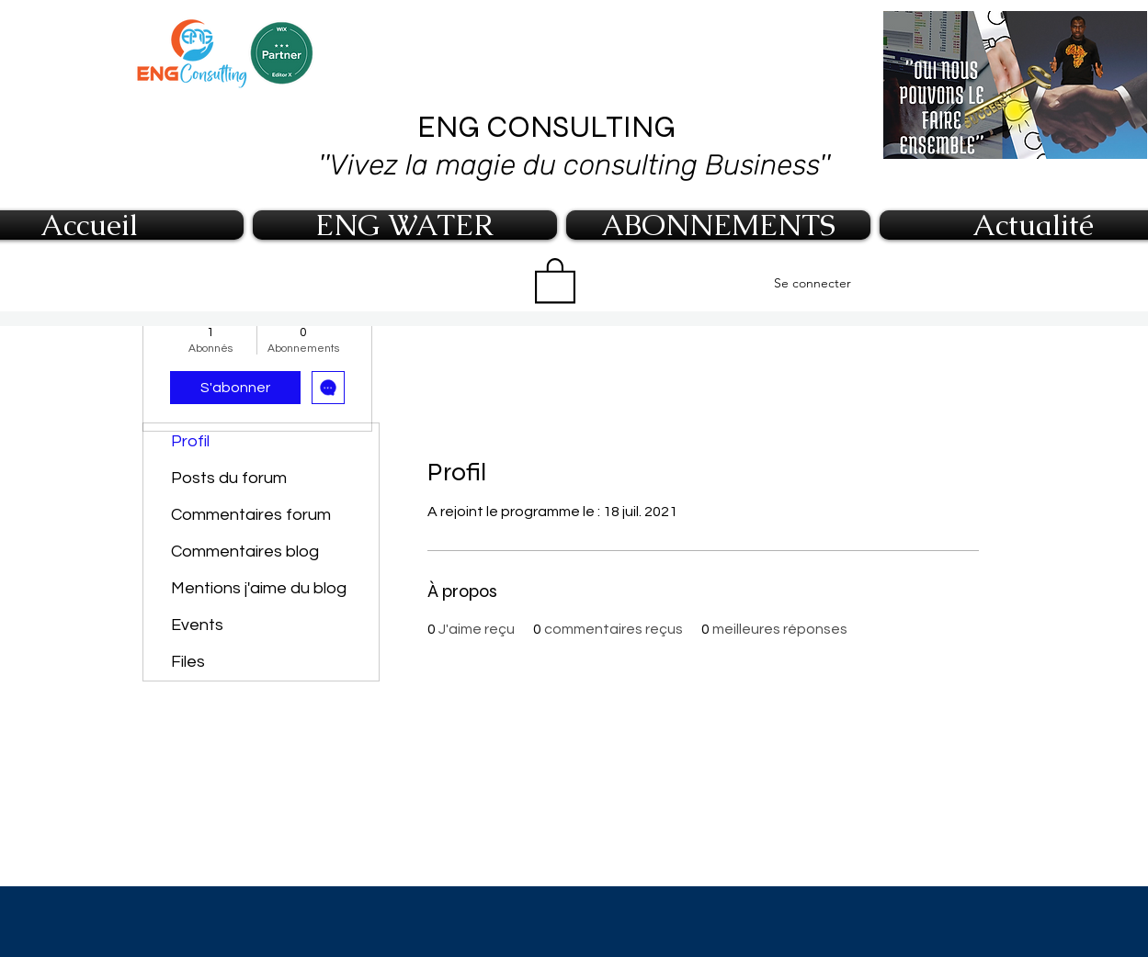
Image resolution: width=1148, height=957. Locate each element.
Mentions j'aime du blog (259, 588)
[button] (555, 279)
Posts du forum (229, 478)
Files (188, 661)
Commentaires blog (245, 551)
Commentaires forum (251, 515)
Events (197, 625)
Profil (190, 441)
